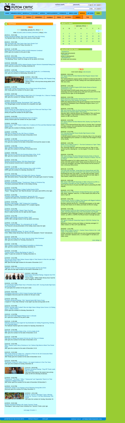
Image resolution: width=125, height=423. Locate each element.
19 (81, 38)
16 (63, 38)
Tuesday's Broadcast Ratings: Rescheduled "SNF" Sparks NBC (22, 102)
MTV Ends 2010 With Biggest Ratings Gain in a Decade (20, 316)
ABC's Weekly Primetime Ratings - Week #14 (17, 147)
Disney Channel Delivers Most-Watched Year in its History (21, 118)
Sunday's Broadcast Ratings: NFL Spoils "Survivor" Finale (21, 404)
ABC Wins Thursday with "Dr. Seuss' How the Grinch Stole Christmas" (24, 238)
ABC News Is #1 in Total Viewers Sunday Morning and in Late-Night (80, 192)
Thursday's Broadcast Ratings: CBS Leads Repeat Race (21, 57)
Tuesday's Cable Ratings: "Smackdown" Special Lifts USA (21, 196)
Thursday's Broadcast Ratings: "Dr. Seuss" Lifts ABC (19, 231)
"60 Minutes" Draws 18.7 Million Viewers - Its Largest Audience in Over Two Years (28, 362)
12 (81, 36)
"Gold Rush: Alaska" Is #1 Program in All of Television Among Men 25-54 (25, 387)
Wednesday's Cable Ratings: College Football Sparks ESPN (22, 189)
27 (87, 41)
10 (69, 36)
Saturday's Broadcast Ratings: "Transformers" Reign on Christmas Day (25, 182)
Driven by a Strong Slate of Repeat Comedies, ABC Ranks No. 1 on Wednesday (27, 71)
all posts (19, 32)
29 (98, 41)
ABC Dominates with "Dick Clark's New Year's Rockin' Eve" (21, 43)
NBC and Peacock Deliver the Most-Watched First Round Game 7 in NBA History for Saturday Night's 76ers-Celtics (80, 111)
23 (63, 41)
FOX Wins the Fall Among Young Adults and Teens (19, 140)
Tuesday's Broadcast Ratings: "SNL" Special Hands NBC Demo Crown (25, 300)
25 (75, 41)
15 (98, 36)
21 (93, 38)
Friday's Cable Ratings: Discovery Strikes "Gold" (18, 217)
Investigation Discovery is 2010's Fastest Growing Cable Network (23, 293)
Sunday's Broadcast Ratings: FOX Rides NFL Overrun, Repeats (23, 175)
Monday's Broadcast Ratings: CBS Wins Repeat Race (20, 161)
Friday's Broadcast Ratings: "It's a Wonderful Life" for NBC (21, 224)
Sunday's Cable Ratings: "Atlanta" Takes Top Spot (19, 210)
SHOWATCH (65, 51)
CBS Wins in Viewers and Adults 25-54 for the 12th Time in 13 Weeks (24, 338)
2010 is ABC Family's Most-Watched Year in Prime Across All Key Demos (25, 88)
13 (87, 36)
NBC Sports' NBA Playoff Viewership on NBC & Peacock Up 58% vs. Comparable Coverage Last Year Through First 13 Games (80, 182)
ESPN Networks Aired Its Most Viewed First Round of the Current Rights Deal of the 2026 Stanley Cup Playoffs (79, 99)
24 (69, 41)
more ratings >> (96, 240)
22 (98, 38)
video (45, 32)
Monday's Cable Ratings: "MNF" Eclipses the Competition (21, 203)
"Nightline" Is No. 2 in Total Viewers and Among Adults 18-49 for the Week (25, 268)
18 (75, 38)
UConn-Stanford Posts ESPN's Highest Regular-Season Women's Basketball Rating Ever (30, 64)
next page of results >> (30, 410)
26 (81, 41)
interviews (35, 32)
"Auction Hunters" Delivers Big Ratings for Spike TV (19, 252)
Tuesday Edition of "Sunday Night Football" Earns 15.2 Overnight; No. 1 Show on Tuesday (30, 95)
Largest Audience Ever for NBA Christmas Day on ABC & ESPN (23, 168)
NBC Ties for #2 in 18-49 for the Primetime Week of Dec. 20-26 (22, 154)
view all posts (87, 72)
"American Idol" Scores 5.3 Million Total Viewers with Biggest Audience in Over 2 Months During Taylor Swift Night (81, 201)
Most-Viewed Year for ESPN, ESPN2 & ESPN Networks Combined (23, 50)
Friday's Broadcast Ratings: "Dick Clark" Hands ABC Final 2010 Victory (25, 36)
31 (69, 44)
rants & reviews (27, 32)
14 (93, 36)
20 (87, 38)
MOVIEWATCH (66, 57)
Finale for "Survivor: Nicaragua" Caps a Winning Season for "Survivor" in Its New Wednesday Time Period (39, 396)
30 (63, 44)
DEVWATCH (65, 54)
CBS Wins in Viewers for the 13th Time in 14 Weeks (19, 133)
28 (93, 41)
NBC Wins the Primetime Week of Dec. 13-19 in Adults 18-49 (22, 331)
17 (69, 38)
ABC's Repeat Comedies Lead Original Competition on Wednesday (24, 245)
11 (75, 36)
